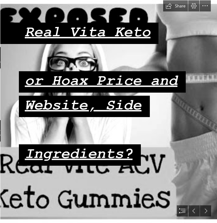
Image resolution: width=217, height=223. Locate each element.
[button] (175, 5)
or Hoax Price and (100, 80)
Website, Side (82, 105)
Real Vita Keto (87, 32)
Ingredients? (78, 153)
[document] (108, 111)
